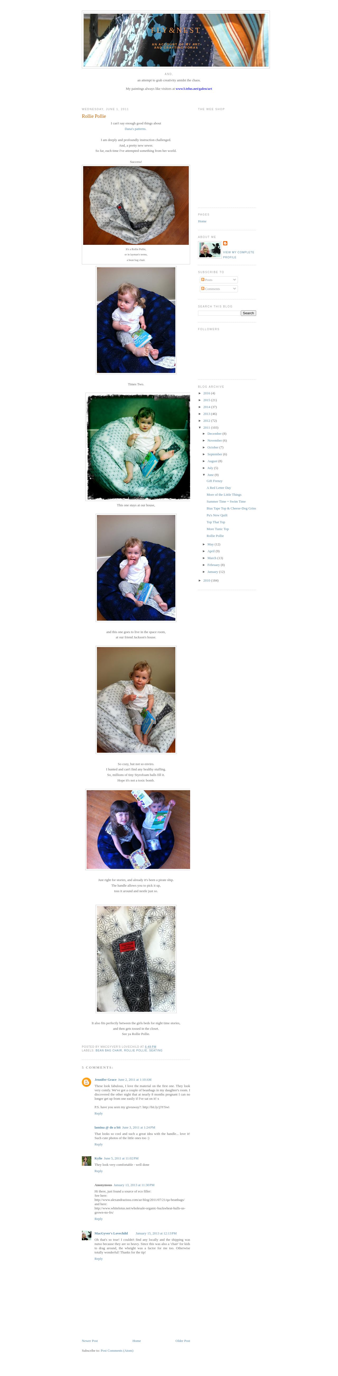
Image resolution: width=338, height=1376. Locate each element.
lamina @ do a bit (108, 1127)
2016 (207, 393)
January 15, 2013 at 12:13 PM (156, 1233)
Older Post (183, 1341)
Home (137, 1341)
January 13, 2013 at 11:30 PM (134, 1185)
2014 (207, 407)
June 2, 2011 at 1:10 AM (134, 1080)
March (212, 558)
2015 (207, 400)
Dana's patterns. (135, 129)
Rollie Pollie (94, 116)
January (213, 572)
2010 (207, 580)
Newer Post (90, 1341)
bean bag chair (109, 1050)
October (213, 447)
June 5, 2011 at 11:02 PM (121, 1158)
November (215, 440)
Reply (99, 1113)
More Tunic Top (217, 529)
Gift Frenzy (214, 481)
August (213, 461)
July (211, 468)
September (215, 454)
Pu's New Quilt (216, 515)
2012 (207, 421)
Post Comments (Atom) (117, 1350)
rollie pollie (135, 1050)
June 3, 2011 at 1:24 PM (138, 1127)
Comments (210, 289)
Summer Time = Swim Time (226, 501)
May (211, 544)
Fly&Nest (176, 30)
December (215, 434)
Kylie (98, 1158)
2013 (207, 414)
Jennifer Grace (105, 1080)
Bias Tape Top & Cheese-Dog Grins (231, 508)
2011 (207, 427)
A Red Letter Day (218, 488)
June (211, 475)
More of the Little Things (223, 495)
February (214, 565)
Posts (207, 280)
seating (156, 1050)
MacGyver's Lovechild (111, 1233)
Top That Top (215, 522)
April (212, 551)
